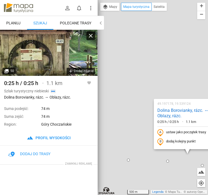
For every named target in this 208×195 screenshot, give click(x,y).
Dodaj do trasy (29, 154)
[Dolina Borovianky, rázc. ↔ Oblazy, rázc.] (49, 53)
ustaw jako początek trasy (146, 73)
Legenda (158, 192)
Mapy (109, 7)
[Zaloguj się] (67, 8)
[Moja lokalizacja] (201, 183)
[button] (132, 102)
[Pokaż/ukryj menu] (90, 8)
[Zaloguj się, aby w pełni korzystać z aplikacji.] (89, 82)
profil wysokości (49, 138)
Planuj (13, 23)
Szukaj (40, 23)
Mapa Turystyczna (180, 192)
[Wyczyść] (90, 35)
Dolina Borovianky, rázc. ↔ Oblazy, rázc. (147, 54)
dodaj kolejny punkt (141, 82)
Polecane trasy (75, 23)
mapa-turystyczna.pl (18, 8)
